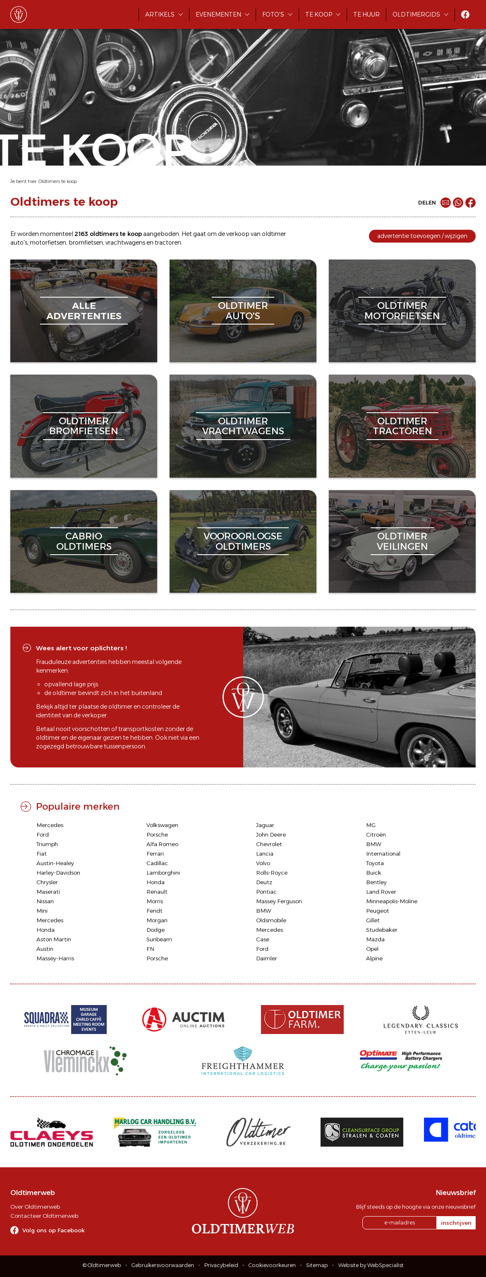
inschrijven (456, 1222)
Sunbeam (159, 939)
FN (150, 948)
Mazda (375, 939)
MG (371, 825)
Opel (372, 948)
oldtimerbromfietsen (83, 426)
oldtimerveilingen (402, 541)
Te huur (366, 14)
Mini (42, 910)
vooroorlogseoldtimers (243, 541)
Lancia (264, 853)
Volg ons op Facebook (53, 1230)
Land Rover (381, 891)
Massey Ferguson (279, 901)
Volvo (263, 863)
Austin (44, 948)
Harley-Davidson (58, 872)
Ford (42, 834)
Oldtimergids (416, 14)
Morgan (157, 920)
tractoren (168, 242)
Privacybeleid (221, 1265)
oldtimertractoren (402, 426)
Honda (155, 882)
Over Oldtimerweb (35, 1206)
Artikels (160, 14)
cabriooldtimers (84, 541)
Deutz (264, 882)
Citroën (376, 834)
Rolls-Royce (271, 872)
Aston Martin (53, 939)
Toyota (375, 863)
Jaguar (265, 825)
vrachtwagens (125, 242)
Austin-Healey (55, 863)
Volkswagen (162, 825)
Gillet (373, 920)
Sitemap (317, 1265)
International (383, 853)
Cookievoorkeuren (272, 1265)
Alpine (374, 958)
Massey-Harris (55, 958)
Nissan (45, 901)
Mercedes (49, 825)
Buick (373, 872)
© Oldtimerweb (102, 1265)
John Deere (271, 834)
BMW (373, 844)
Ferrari (155, 853)
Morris (154, 901)
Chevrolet (269, 844)
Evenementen (218, 14)
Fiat (41, 853)
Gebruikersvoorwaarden (163, 1265)
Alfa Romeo (162, 844)
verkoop (237, 234)
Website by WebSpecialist (371, 1265)
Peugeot (377, 910)
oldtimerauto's (243, 311)
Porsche (157, 834)
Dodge (155, 929)
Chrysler (47, 882)
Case (262, 939)
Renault (157, 891)
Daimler (266, 958)
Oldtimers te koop (57, 181)
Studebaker (381, 929)
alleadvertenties (84, 311)
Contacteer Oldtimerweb (44, 1215)
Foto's (273, 14)
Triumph (47, 844)
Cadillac (157, 863)
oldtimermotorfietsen (402, 311)
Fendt (154, 910)
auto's (18, 242)
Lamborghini (163, 872)
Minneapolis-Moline (391, 901)
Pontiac (266, 891)
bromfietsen (86, 242)
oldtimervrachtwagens (243, 426)
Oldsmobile (271, 920)
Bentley (376, 882)
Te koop (318, 14)
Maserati (48, 891)
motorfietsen (48, 242)
